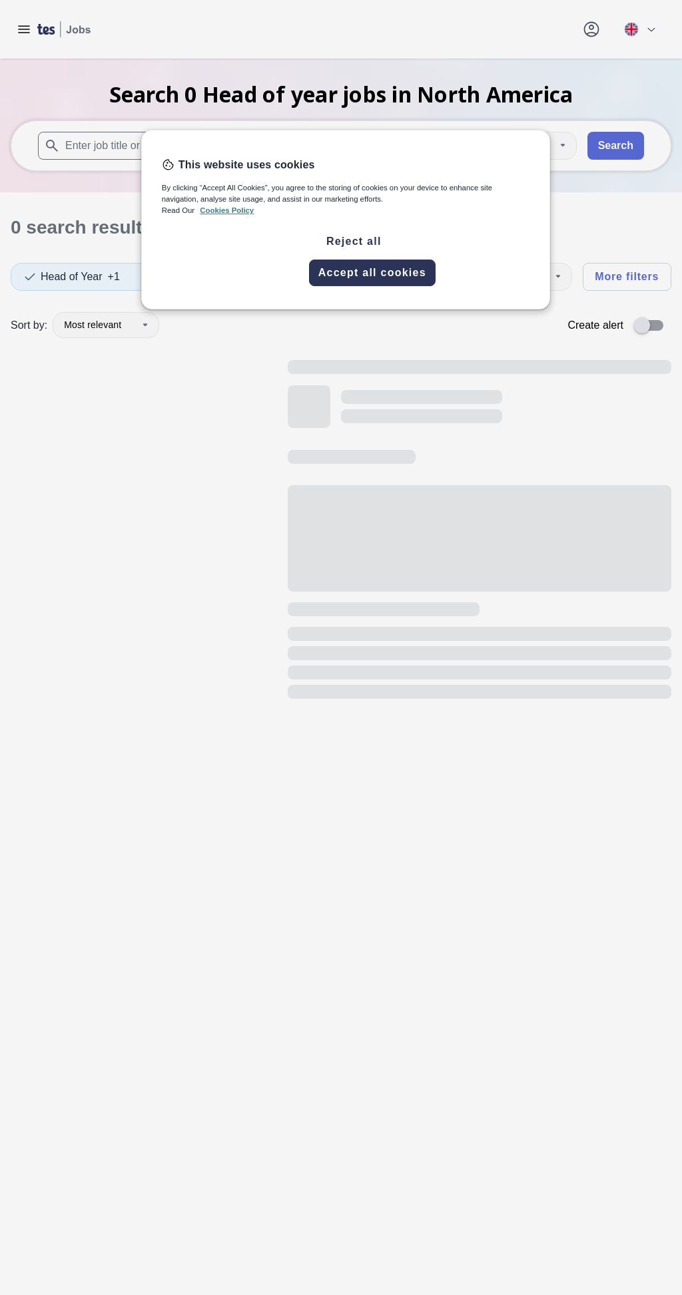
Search (615, 145)
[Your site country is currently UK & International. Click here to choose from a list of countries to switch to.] (639, 29)
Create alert (595, 325)
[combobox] (184, 146)
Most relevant (106, 324)
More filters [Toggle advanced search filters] (627, 276)
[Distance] (538, 146)
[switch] (652, 325)
